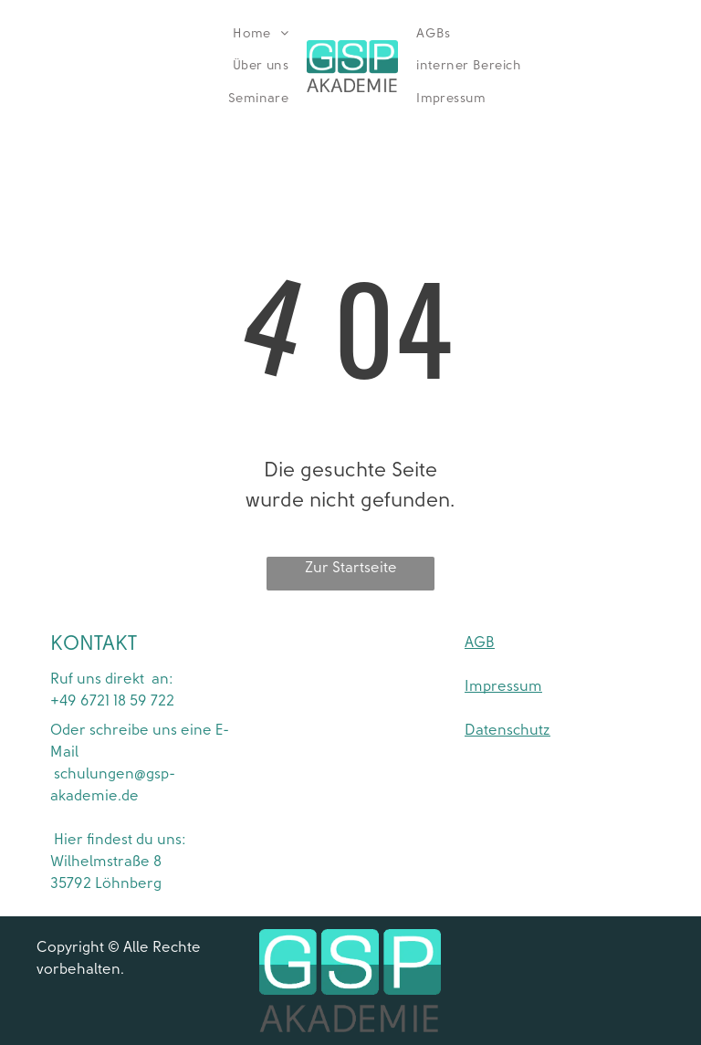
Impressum (503, 686)
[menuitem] (260, 33)
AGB (480, 642)
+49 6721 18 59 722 (112, 701)
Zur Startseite (351, 567)
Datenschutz (507, 730)
